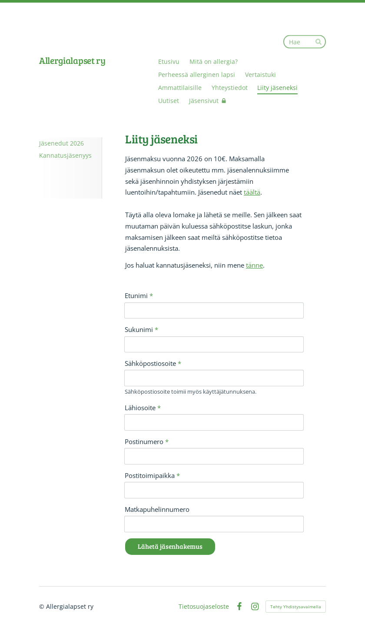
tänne (254, 265)
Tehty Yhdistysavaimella (295, 607)
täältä (252, 192)
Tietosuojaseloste (204, 607)
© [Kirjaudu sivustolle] (42, 606)
